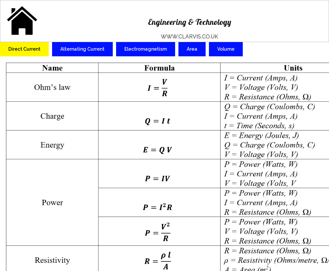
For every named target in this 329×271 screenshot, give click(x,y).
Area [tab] (192, 49)
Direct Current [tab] (24, 49)
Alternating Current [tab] (82, 49)
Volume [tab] (225, 49)
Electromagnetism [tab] (145, 49)
